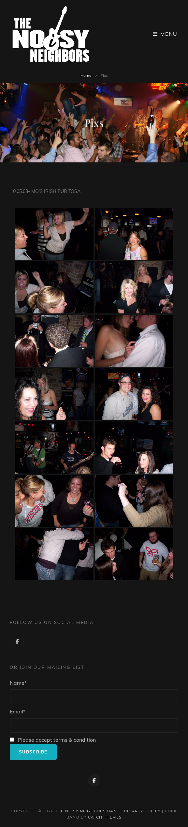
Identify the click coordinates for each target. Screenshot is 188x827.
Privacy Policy (142, 810)
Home (86, 75)
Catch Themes (105, 817)
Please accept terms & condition (53, 740)
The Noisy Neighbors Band (87, 810)
